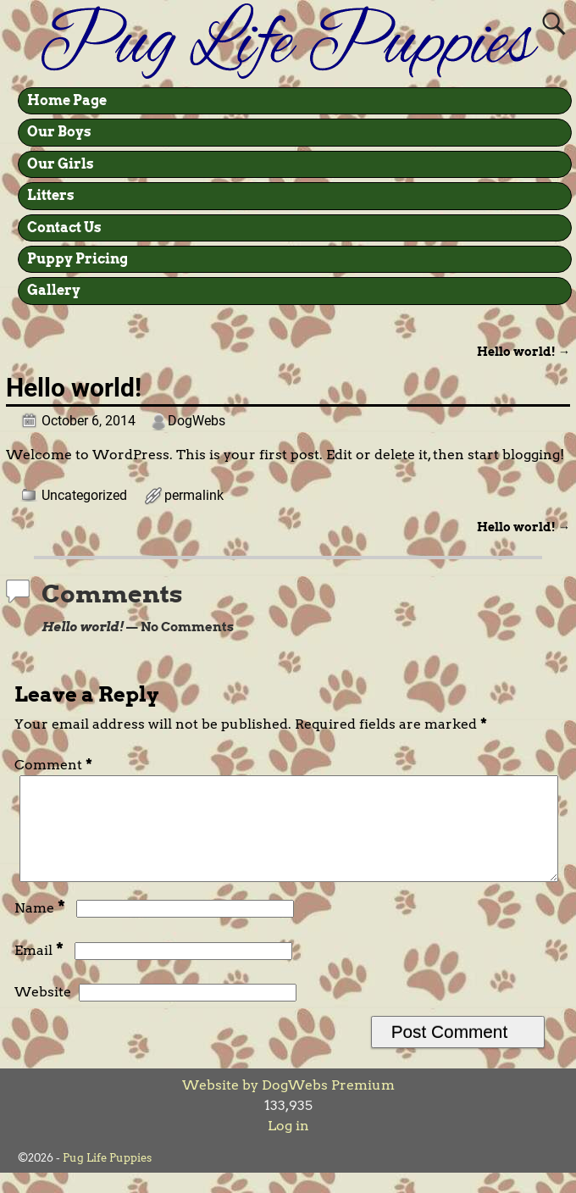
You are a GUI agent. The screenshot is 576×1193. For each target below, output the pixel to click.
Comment (55, 765)
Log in (288, 1146)
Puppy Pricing (77, 259)
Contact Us (64, 227)
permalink (194, 495)
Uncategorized (84, 495)
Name (41, 928)
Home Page (67, 100)
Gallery (53, 290)
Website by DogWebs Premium (288, 1105)
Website (42, 1012)
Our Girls (60, 164)
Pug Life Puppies (107, 1178)
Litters (51, 195)
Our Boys (59, 132)
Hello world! (523, 351)
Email (40, 971)
